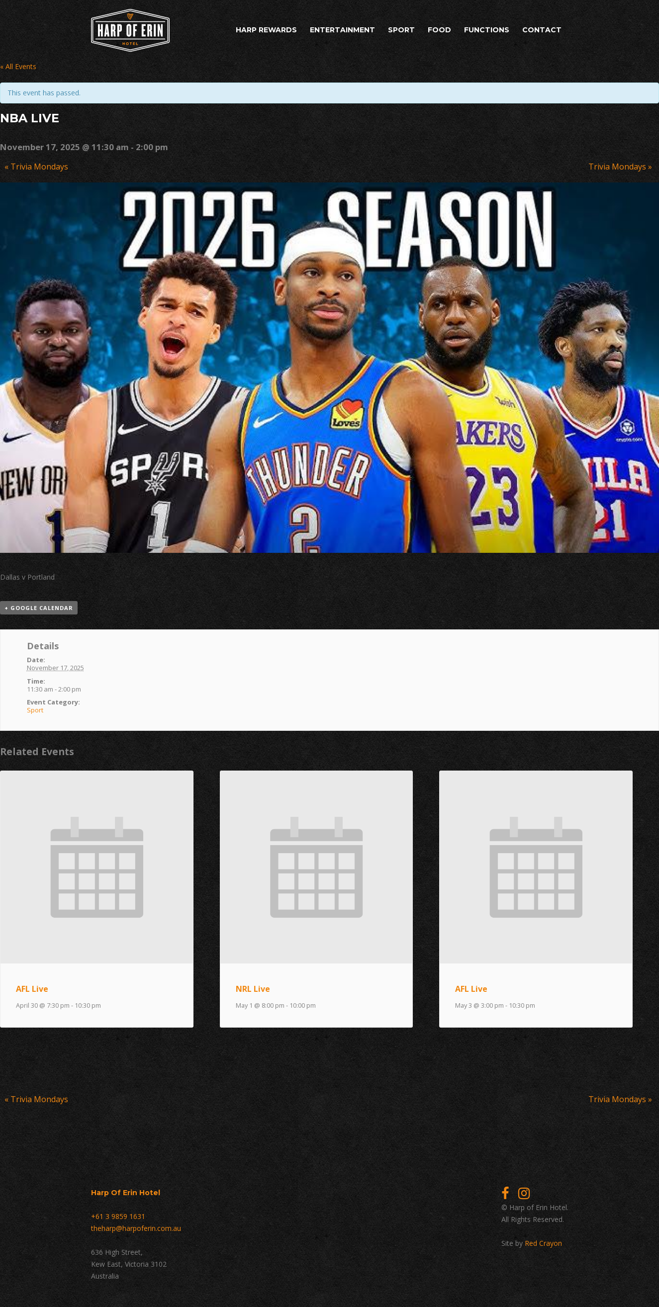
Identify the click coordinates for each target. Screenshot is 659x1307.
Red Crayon (543, 1243)
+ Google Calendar (38, 607)
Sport (401, 29)
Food (439, 29)
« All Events (18, 66)
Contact (542, 29)
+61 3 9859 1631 (118, 1216)
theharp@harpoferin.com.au (136, 1228)
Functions (486, 29)
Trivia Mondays (36, 166)
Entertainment (342, 29)
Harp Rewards (266, 29)
